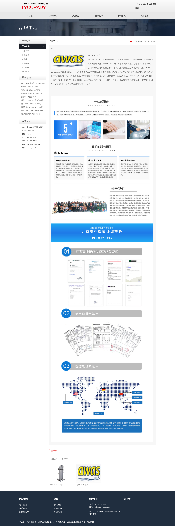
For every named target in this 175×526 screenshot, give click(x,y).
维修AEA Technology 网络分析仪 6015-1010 (36, 93)
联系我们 (23, 508)
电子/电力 (25, 59)
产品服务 (76, 16)
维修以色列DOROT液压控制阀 (32, 111)
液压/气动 (25, 51)
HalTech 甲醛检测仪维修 (29, 87)
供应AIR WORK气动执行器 (30, 114)
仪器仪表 (54, 459)
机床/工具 (25, 63)
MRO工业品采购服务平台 (33, 6)
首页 (146, 41)
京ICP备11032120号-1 (76, 522)
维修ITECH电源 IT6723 (29, 97)
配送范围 (58, 512)
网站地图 (90, 522)
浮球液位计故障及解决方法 (30, 90)
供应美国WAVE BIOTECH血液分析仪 (34, 107)
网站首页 (30, 16)
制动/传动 (25, 72)
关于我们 (53, 16)
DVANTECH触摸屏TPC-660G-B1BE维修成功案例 (38, 83)
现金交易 (58, 508)
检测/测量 (25, 55)
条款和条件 (24, 512)
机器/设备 (25, 67)
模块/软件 (65, 459)
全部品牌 (99, 16)
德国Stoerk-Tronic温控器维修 (31, 104)
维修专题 (144, 16)
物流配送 (58, 505)
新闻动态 (122, 16)
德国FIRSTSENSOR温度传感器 (32, 100)
